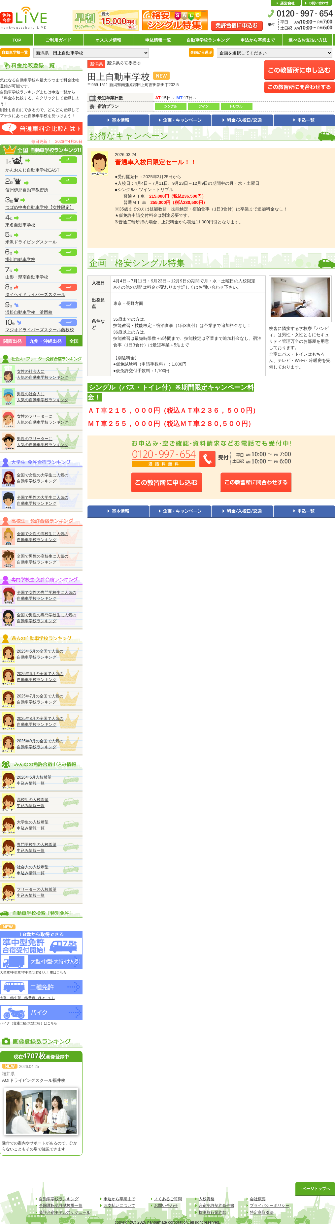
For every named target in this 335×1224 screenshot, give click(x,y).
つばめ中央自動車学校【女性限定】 (39, 207)
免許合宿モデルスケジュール (64, 1212)
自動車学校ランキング (207, 40)
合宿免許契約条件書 (216, 1205)
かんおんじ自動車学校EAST (32, 170)
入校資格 (207, 1199)
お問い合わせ (317, 3)
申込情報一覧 (158, 40)
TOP (17, 40)
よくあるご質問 (168, 1199)
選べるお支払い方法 (307, 40)
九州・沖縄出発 (45, 341)
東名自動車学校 (20, 224)
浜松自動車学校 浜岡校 (28, 312)
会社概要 (286, 3)
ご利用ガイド (58, 40)
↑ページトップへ (315, 1188)
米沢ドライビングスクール (31, 242)
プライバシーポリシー (269, 1205)
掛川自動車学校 (20, 259)
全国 (74, 341)
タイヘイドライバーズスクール (35, 294)
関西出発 (12, 341)
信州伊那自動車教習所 (26, 189)
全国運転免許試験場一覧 (61, 1205)
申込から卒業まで (258, 40)
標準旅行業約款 (212, 1212)
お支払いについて (119, 1205)
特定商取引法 (262, 1212)
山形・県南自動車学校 (26, 276)
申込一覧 (59, 92)
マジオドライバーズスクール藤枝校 (39, 329)
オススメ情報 (108, 40)
